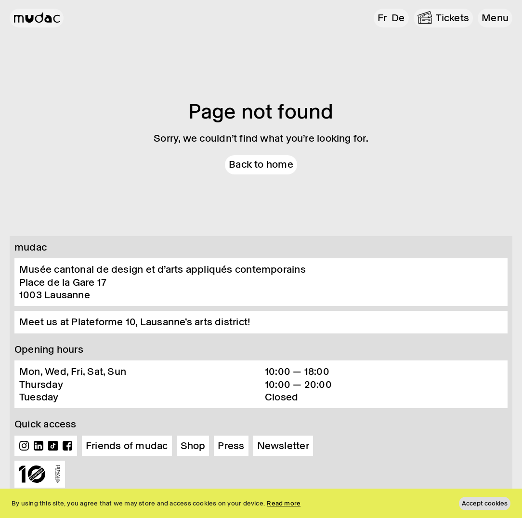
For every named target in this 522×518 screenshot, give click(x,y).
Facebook (67, 446)
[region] (261, 503)
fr (382, 18)
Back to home (261, 164)
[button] (495, 18)
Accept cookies (485, 503)
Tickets (453, 18)
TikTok (53, 446)
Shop (193, 445)
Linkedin (38, 446)
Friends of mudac (127, 445)
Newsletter (283, 445)
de (398, 18)
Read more (283, 503)
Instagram (24, 446)
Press (231, 445)
